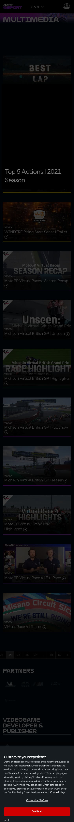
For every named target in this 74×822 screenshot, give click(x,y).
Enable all (37, 811)
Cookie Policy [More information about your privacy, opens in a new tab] (57, 792)
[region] (37, 784)
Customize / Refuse (37, 800)
